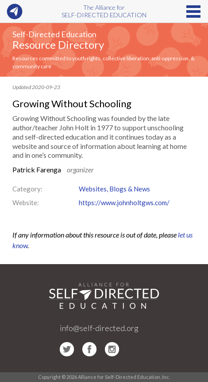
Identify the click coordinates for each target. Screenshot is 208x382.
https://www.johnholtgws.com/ (124, 203)
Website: (25, 203)
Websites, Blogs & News (114, 189)
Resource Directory (58, 44)
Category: (27, 189)
